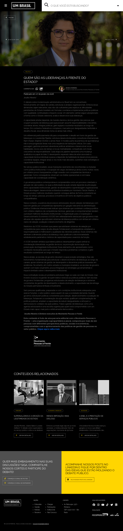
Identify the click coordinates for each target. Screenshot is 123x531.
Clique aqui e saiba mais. (48, 329)
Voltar (10, 17)
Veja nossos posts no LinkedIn (79, 479)
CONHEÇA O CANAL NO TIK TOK (16, 478)
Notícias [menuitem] (37, 510)
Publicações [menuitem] (51, 507)
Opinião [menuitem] (37, 507)
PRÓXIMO (111, 39)
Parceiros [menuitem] (38, 512)
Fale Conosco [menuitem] (52, 512)
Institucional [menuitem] (51, 510)
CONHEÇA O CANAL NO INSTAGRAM (17, 483)
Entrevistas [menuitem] (38, 504)
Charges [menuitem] (50, 504)
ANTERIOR (12, 39)
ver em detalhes (23, 435)
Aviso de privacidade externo (41, 524)
